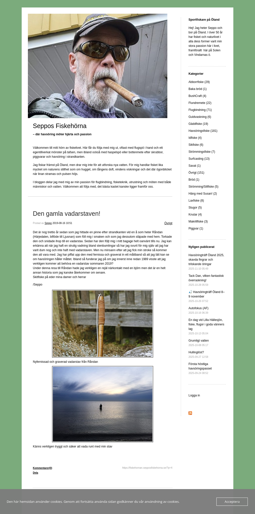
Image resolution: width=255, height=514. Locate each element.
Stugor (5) (195, 207)
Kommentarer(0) (42, 468)
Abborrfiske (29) (199, 82)
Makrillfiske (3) (198, 221)
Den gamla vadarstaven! (66, 213)
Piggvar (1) (196, 228)
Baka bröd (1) (198, 89)
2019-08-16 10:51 (62, 223)
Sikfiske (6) (196, 145)
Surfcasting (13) (199, 158)
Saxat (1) (195, 165)
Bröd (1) (194, 179)
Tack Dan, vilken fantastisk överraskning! (206, 280)
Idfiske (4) (195, 138)
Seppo (48, 223)
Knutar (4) (195, 214)
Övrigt (168, 223)
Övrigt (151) (196, 172)
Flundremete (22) (200, 103)
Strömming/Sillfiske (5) (203, 186)
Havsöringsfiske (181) (203, 131)
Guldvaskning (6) (200, 117)
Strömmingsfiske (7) (202, 151)
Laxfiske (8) (196, 200)
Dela (35, 472)
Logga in (194, 395)
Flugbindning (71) (200, 110)
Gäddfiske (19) (198, 124)
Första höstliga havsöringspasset (200, 368)
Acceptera (232, 501)
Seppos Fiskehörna (59, 125)
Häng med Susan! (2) (203, 193)
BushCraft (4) (197, 96)
